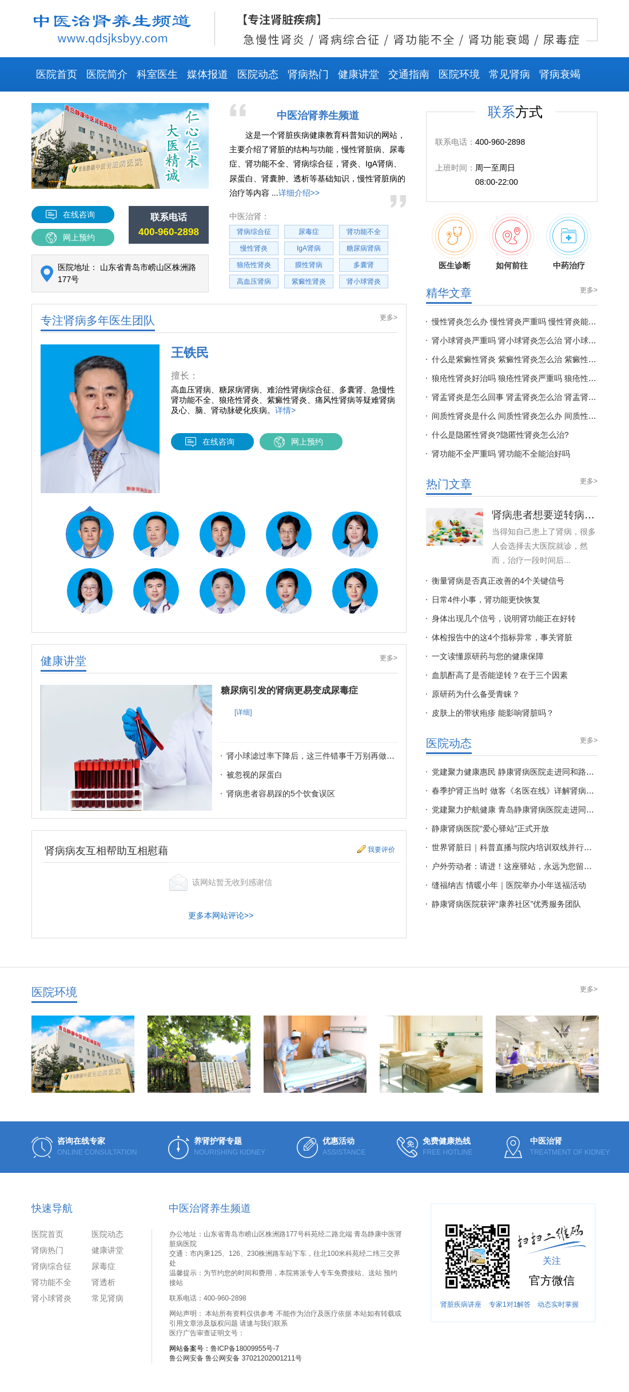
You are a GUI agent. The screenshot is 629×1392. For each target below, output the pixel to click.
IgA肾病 (309, 248)
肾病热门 (308, 74)
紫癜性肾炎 (309, 281)
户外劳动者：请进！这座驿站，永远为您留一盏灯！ (524, 866)
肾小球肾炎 (364, 281)
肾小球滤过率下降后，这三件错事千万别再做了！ (314, 755)
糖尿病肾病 (364, 248)
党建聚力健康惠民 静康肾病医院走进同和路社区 (517, 771)
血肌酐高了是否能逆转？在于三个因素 (500, 675)
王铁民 (190, 353)
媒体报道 (207, 74)
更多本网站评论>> (220, 915)
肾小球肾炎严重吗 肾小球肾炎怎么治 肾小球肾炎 (518, 340)
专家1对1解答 (510, 1304)
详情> (285, 410)
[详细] (243, 712)
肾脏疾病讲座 (460, 1304)
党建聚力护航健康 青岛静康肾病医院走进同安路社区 (525, 809)
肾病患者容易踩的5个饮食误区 (280, 793)
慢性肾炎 (254, 248)
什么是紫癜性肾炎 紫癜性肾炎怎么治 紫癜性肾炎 (518, 359)
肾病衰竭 (559, 74)
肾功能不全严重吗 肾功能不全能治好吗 (501, 453)
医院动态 (257, 74)
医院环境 (459, 74)
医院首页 (56, 74)
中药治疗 (568, 245)
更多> (388, 318)
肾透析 (103, 1282)
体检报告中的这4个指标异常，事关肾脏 (502, 637)
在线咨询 (79, 214)
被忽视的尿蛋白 (254, 774)
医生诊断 (454, 245)
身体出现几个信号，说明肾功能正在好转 (504, 618)
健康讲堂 (358, 74)
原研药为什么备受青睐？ (476, 694)
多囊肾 (363, 265)
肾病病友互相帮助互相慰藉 (106, 850)
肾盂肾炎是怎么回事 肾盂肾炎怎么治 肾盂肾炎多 (518, 397)
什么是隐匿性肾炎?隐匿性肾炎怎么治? (500, 434)
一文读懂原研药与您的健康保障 (488, 656)
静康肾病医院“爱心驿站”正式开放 (490, 828)
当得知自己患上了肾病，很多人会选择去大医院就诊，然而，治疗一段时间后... (544, 546)
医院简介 (107, 74)
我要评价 (381, 850)
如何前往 (511, 245)
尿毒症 (308, 232)
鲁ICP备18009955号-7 (244, 1349)
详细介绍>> (299, 192)
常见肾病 (509, 74)
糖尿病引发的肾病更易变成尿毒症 (289, 690)
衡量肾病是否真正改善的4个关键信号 (498, 580)
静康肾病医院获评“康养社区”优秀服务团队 (506, 904)
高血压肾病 (254, 281)
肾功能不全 (364, 232)
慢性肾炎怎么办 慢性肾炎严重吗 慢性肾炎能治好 (518, 321)
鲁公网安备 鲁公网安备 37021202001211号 (235, 1358)
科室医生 (157, 74)
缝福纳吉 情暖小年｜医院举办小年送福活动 (509, 885)
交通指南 (408, 74)
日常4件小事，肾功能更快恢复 (486, 599)
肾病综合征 (254, 232)
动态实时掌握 (558, 1304)
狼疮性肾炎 (254, 265)
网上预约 (79, 237)
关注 (552, 1261)
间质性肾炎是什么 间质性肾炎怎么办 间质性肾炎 (518, 416)
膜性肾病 (309, 265)
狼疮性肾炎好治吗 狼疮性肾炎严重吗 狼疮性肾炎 (518, 378)
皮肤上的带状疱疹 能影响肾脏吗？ (493, 712)
